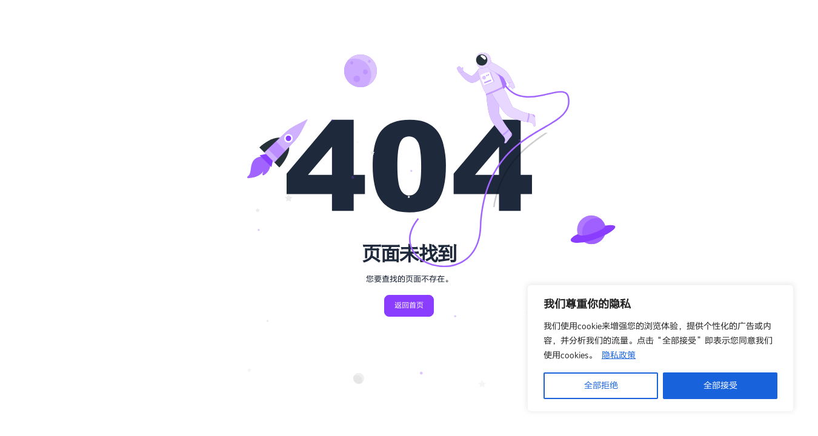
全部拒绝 (601, 385)
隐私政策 (619, 355)
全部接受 (720, 385)
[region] (660, 348)
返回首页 (409, 305)
